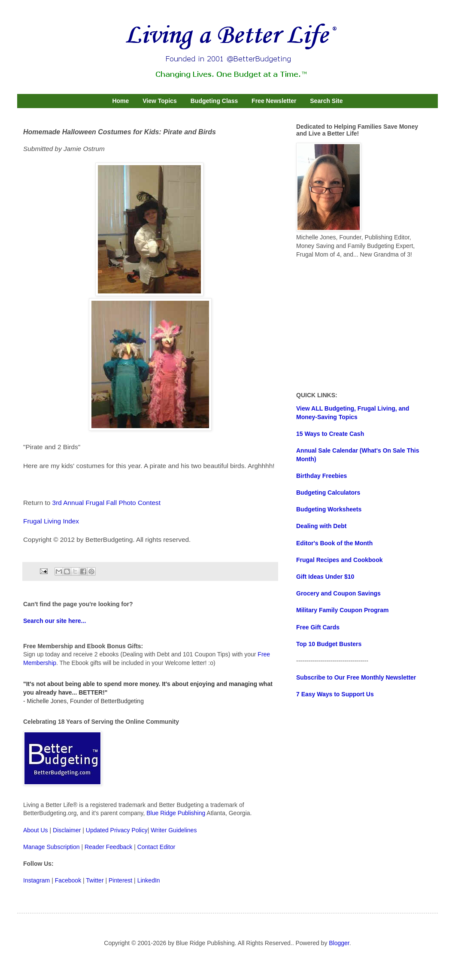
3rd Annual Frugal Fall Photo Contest (106, 502)
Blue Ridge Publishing (175, 813)
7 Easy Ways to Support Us (335, 694)
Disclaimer (67, 830)
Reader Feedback (108, 846)
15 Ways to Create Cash (330, 433)
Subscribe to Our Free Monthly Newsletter (356, 677)
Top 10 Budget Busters (328, 644)
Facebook (68, 880)
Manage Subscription (51, 846)
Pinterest (120, 880)
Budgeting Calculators (328, 492)
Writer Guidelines (174, 830)
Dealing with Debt (321, 526)
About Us (35, 830)
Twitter (94, 880)
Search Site (326, 100)
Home (120, 100)
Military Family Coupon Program (342, 610)
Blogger (339, 943)
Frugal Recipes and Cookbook (339, 559)
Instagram (36, 880)
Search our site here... (54, 620)
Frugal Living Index (51, 521)
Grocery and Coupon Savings (338, 593)
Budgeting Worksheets (328, 509)
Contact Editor (156, 846)
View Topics (160, 100)
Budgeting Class (214, 100)
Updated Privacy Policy (117, 830)
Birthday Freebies (321, 475)
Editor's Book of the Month (334, 543)
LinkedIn (148, 880)
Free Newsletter (274, 100)
